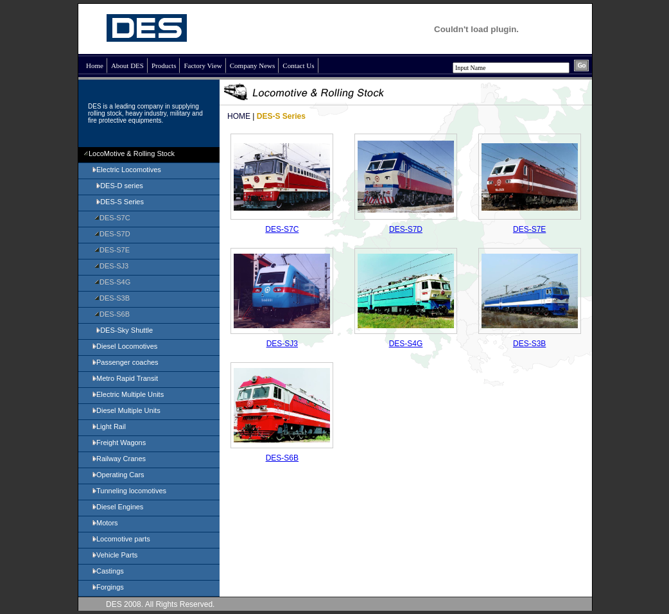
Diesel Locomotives (124, 346)
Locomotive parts (120, 539)
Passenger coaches (125, 362)
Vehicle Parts (114, 555)
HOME (238, 116)
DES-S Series (117, 202)
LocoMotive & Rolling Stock (129, 153)
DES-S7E (112, 250)
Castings (107, 571)
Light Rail (108, 426)
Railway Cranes (118, 458)
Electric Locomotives (126, 169)
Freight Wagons (118, 442)
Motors (104, 523)
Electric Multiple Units (127, 394)
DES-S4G (112, 282)
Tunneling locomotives (128, 491)
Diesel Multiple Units (126, 410)
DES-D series (117, 185)
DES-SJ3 (111, 266)
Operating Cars (117, 474)
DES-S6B (112, 314)
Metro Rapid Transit (124, 378)
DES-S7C (112, 218)
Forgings (107, 587)
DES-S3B (112, 298)
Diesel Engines (117, 507)
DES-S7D (112, 234)
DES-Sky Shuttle (122, 330)
